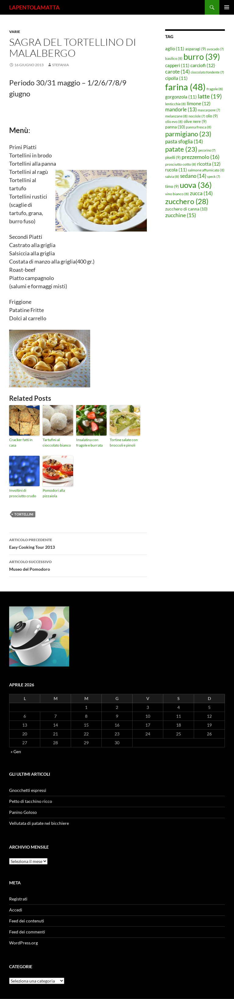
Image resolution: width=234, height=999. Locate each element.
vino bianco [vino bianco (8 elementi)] (177, 194)
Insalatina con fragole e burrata (89, 442)
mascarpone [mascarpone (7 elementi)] (209, 110)
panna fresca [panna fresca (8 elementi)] (198, 127)
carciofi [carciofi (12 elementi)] (202, 65)
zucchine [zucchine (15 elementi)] (180, 215)
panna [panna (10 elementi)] (175, 126)
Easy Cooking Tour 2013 (78, 543)
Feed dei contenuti (26, 920)
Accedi (15, 909)
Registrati (18, 898)
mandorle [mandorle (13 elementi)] (181, 109)
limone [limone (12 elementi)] (199, 103)
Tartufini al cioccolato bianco (57, 442)
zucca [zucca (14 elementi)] (201, 193)
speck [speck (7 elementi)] (213, 176)
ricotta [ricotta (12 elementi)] (209, 164)
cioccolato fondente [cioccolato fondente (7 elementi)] (207, 72)
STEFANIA (60, 65)
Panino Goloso (23, 812)
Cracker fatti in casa (21, 442)
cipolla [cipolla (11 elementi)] (176, 78)
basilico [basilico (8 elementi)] (174, 58)
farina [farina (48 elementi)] (185, 86)
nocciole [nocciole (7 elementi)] (197, 116)
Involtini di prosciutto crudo (22, 493)
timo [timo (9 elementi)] (172, 186)
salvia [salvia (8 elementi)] (172, 176)
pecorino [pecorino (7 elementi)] (206, 150)
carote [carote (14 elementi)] (177, 71)
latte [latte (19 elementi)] (210, 96)
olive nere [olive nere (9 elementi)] (195, 121)
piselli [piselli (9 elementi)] (173, 157)
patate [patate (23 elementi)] (181, 149)
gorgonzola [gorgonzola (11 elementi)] (181, 96)
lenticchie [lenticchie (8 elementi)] (175, 104)
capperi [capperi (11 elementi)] (177, 65)
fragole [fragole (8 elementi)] (215, 89)
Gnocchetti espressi (27, 790)
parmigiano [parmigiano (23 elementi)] (188, 134)
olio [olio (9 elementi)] (212, 115)
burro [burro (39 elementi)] (201, 57)
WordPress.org (23, 942)
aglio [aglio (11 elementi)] (174, 48)
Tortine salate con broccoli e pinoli (124, 442)
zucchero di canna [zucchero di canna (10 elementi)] (186, 208)
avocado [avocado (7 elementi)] (215, 49)
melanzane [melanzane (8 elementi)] (176, 116)
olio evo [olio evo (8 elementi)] (174, 121)
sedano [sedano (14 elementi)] (193, 176)
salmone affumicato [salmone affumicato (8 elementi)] (206, 170)
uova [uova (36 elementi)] (196, 185)
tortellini (23, 514)
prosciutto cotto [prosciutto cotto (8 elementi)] (180, 164)
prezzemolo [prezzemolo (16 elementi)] (200, 156)
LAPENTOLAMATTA (34, 7)
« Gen (16, 751)
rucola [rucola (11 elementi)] (176, 169)
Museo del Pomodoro (78, 565)
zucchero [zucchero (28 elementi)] (186, 201)
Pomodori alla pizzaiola (54, 493)
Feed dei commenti (27, 931)
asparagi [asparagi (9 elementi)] (195, 48)
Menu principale (226, 7)
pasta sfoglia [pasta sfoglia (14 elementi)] (184, 141)
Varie (14, 31)
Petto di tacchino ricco (30, 801)
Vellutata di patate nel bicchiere (39, 823)
